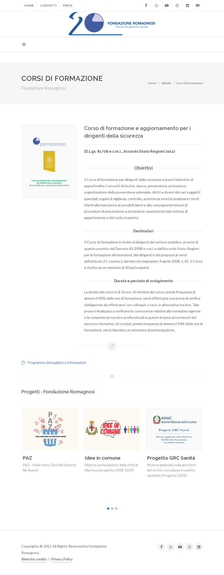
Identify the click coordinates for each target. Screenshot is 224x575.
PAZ (27, 458)
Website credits (34, 559)
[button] (108, 508)
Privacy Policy (62, 559)
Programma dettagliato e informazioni (56, 362)
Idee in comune (102, 458)
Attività (166, 83)
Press (67, 5)
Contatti (48, 5)
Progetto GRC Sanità (171, 458)
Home (29, 5)
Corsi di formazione (189, 83)
